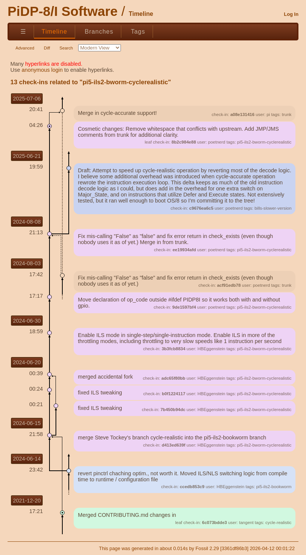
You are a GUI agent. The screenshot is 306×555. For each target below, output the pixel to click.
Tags (138, 31)
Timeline (54, 31)
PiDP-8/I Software (62, 11)
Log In (291, 14)
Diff (47, 48)
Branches (99, 31)
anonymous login (42, 70)
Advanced (24, 48)
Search (66, 48)
